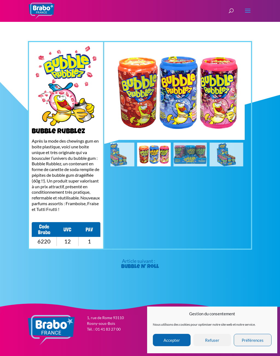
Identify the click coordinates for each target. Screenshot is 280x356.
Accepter (172, 340)
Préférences (253, 340)
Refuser (212, 340)
